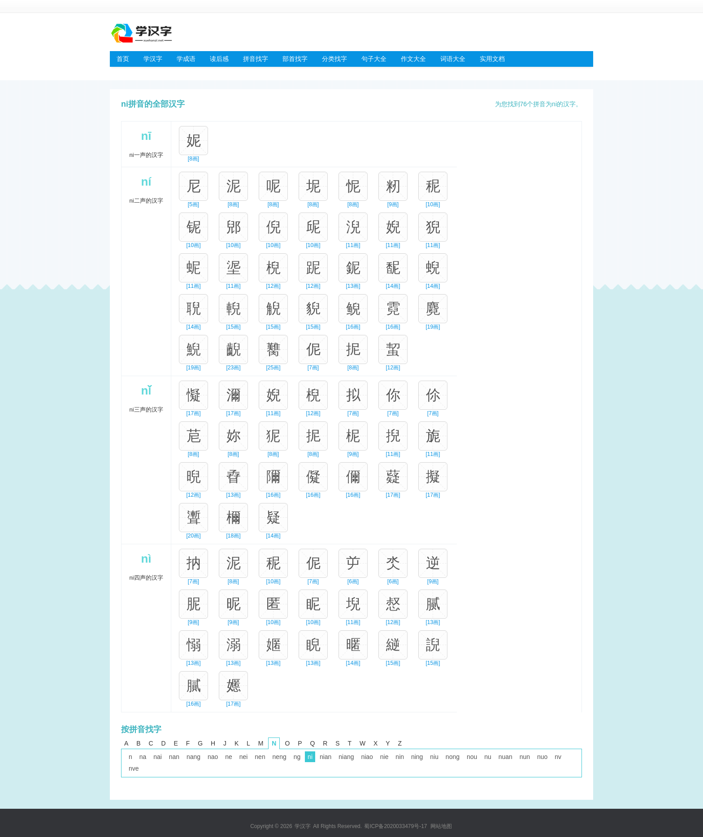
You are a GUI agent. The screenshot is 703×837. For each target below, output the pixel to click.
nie (384, 756)
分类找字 (334, 58)
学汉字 (152, 58)
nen (260, 756)
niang (346, 756)
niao (367, 756)
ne (228, 756)
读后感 (219, 58)
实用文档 (492, 58)
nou (472, 756)
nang (193, 756)
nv (558, 756)
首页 (123, 58)
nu (487, 756)
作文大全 (413, 58)
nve (134, 768)
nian (325, 756)
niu (434, 756)
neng (279, 756)
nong (453, 756)
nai (157, 756)
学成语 (186, 58)
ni (310, 756)
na (143, 756)
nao (213, 756)
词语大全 (452, 58)
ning (417, 756)
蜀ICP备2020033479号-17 (395, 826)
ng (297, 756)
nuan (505, 756)
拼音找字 (255, 58)
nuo (542, 756)
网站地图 (441, 826)
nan (174, 756)
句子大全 (373, 58)
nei (243, 756)
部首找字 (295, 58)
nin (399, 756)
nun (525, 756)
